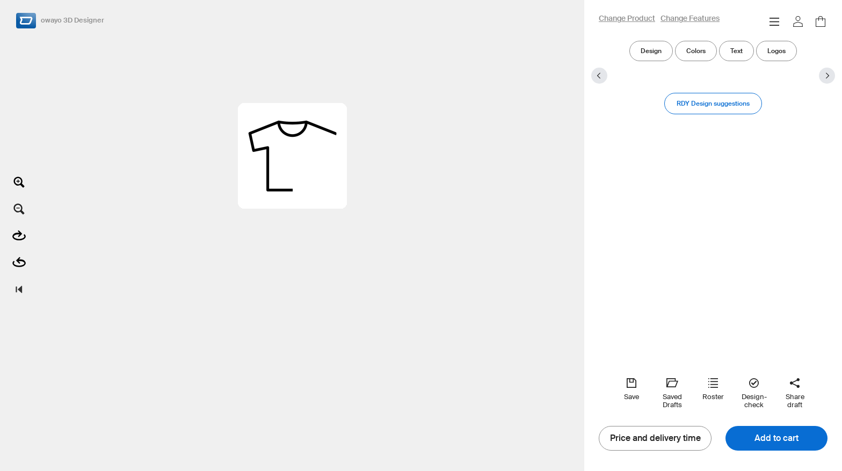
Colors (696, 50)
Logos (776, 50)
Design (651, 50)
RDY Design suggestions (713, 103)
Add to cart (776, 438)
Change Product (627, 19)
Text (736, 50)
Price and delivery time (655, 438)
